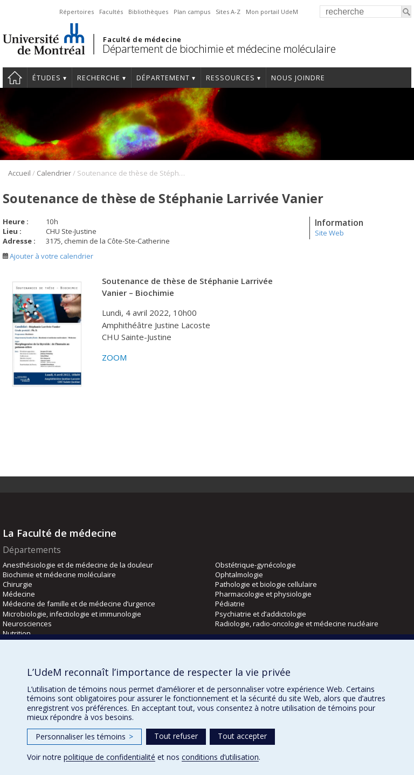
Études (46, 77)
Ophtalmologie (239, 574)
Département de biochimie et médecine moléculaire (218, 48)
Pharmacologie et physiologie (263, 594)
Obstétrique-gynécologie (255, 565)
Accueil (15, 77)
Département (163, 77)
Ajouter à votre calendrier (48, 256)
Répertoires (76, 12)
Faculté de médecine (142, 39)
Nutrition (17, 633)
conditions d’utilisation (220, 757)
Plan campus (192, 12)
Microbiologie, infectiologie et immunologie (72, 614)
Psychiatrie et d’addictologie (260, 614)
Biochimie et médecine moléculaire (59, 574)
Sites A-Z (228, 12)
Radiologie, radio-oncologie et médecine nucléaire (296, 623)
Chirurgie (17, 584)
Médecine (19, 594)
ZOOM (114, 357)
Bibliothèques (148, 12)
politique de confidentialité (109, 757)
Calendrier (54, 173)
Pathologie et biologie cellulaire (266, 584)
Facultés (111, 12)
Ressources (230, 77)
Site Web (329, 233)
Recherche (98, 77)
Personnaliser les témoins (84, 736)
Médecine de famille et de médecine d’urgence (79, 603)
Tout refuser (176, 736)
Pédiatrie (230, 603)
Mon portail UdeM (272, 12)
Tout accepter (242, 736)
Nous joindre (298, 77)
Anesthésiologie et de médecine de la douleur (78, 565)
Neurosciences (27, 623)
